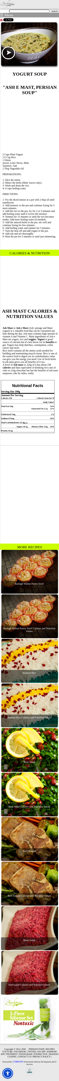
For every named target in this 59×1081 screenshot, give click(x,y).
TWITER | (32, 1052)
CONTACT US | (25, 1057)
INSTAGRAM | (26, 1054)
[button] (7, 1073)
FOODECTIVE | (41, 1054)
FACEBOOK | (20, 1052)
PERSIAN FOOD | (37, 1049)
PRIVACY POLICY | (42, 1057)
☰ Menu (6, 15)
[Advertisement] (29, 124)
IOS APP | (41, 1052)
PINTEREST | (12, 1054)
